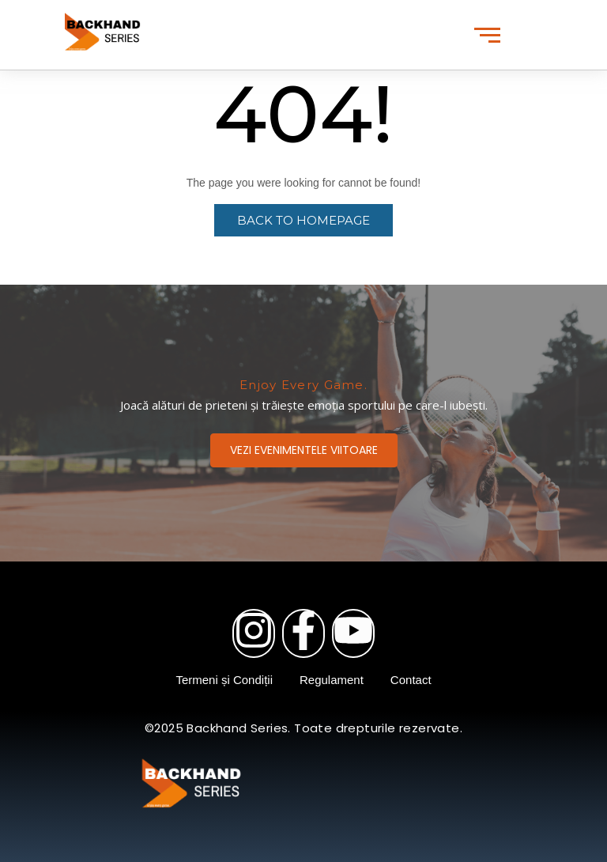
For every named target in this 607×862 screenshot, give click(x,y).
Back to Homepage (303, 220)
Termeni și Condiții (224, 679)
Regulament (332, 679)
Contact (411, 679)
